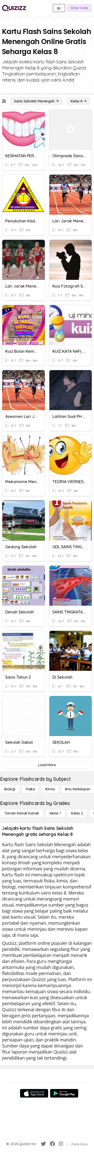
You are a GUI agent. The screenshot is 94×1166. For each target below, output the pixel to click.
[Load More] (47, 765)
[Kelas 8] (78, 101)
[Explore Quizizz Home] (14, 8)
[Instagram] (61, 1144)
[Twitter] (43, 1144)
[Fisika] (30, 789)
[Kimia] (50, 789)
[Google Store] (64, 1093)
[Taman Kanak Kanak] (21, 813)
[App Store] (34, 1093)
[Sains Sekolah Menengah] (36, 101)
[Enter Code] (79, 8)
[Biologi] (10, 789)
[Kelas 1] (55, 813)
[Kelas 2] (77, 813)
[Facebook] (52, 1144)
